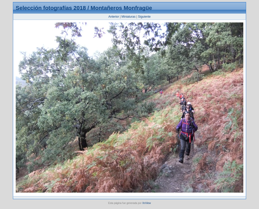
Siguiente (144, 16)
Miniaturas (128, 16)
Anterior (113, 16)
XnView (146, 203)
